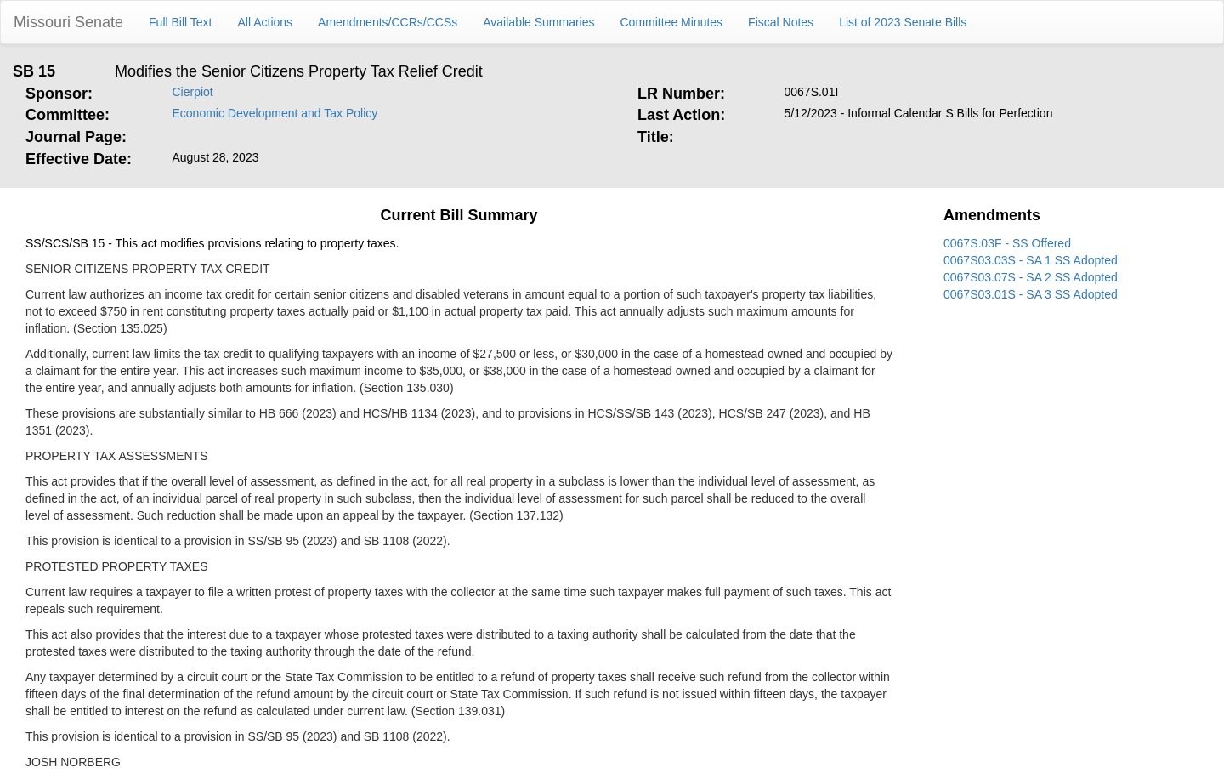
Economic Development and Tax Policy (275, 113)
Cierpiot (193, 92)
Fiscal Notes (780, 22)
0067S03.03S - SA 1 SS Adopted (1031, 260)
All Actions (265, 22)
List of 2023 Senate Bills (902, 22)
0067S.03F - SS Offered (1007, 243)
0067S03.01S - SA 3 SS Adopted (1031, 294)
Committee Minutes (671, 22)
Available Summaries (538, 22)
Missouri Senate (68, 22)
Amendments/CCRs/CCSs (387, 22)
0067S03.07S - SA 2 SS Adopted (1031, 277)
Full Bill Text (180, 22)
